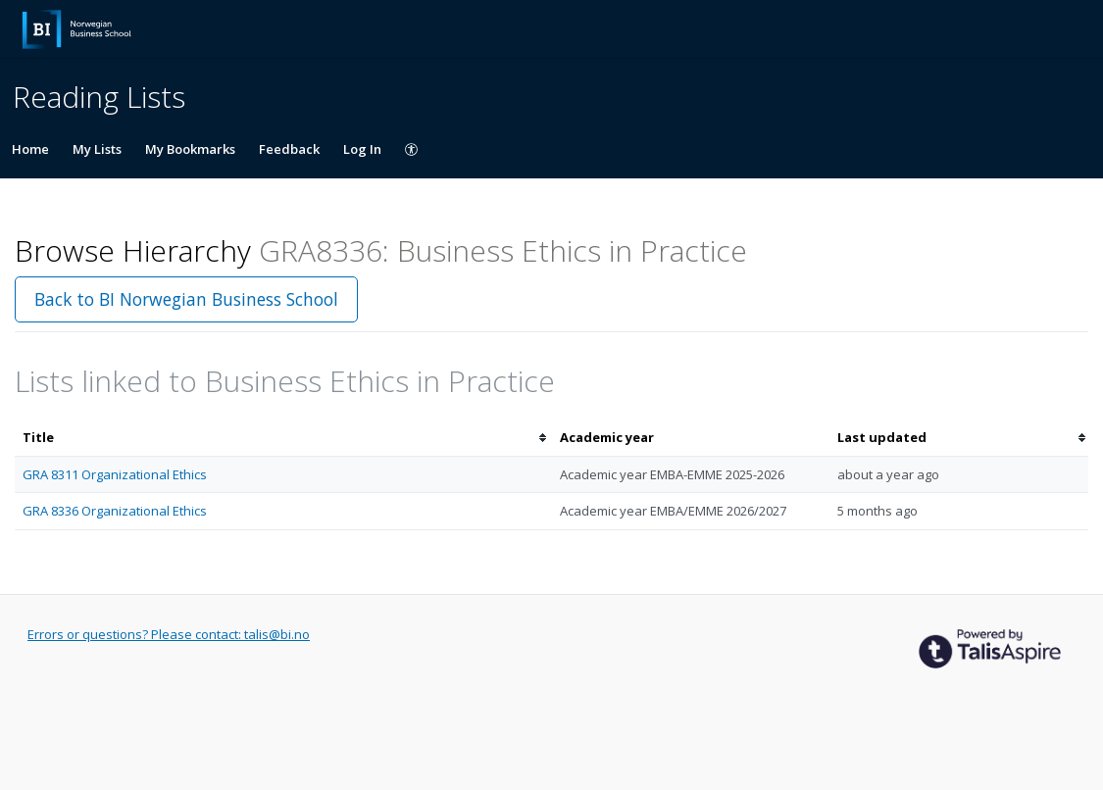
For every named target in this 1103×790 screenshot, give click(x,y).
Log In (362, 149)
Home (30, 149)
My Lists (97, 149)
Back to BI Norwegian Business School (186, 299)
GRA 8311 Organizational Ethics (115, 474)
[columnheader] (283, 438)
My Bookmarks (190, 149)
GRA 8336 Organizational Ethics (115, 510)
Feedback (289, 149)
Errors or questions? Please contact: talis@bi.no (168, 634)
